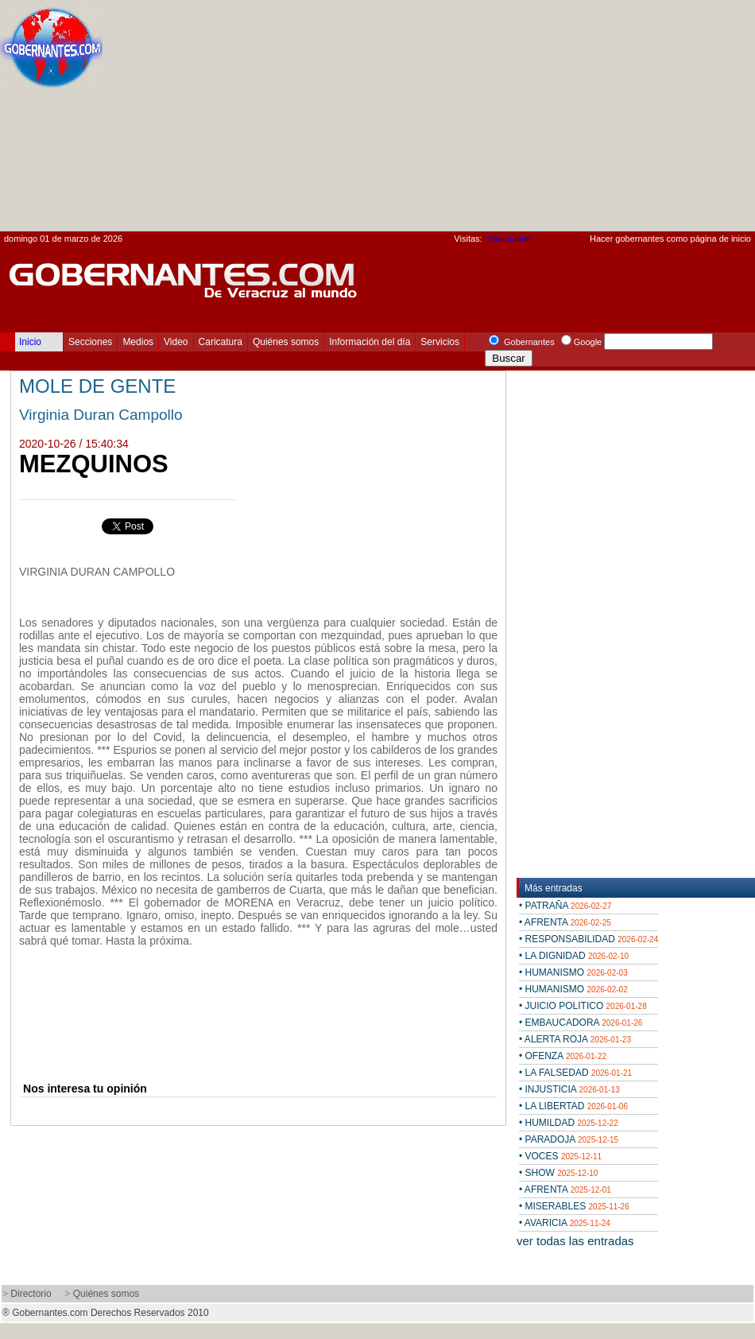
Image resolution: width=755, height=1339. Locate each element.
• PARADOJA (568, 1139)
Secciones (90, 341)
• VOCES (560, 1156)
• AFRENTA (565, 922)
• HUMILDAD (568, 1122)
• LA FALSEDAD (575, 1072)
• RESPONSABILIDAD (588, 939)
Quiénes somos (286, 341)
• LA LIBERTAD (573, 1106)
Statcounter (509, 238)
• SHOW (558, 1172)
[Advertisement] (541, 120)
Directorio (30, 1293)
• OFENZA (562, 1055)
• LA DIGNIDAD (574, 955)
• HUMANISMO (573, 972)
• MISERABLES (574, 1206)
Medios (137, 341)
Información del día (369, 341)
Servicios (439, 341)
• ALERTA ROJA (575, 1039)
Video (176, 341)
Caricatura (220, 341)
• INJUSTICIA (569, 1089)
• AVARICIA (564, 1222)
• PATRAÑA (565, 905)
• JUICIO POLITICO (583, 1005)
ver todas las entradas (575, 1241)
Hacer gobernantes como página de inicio (670, 238)
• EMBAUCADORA (580, 1022)
